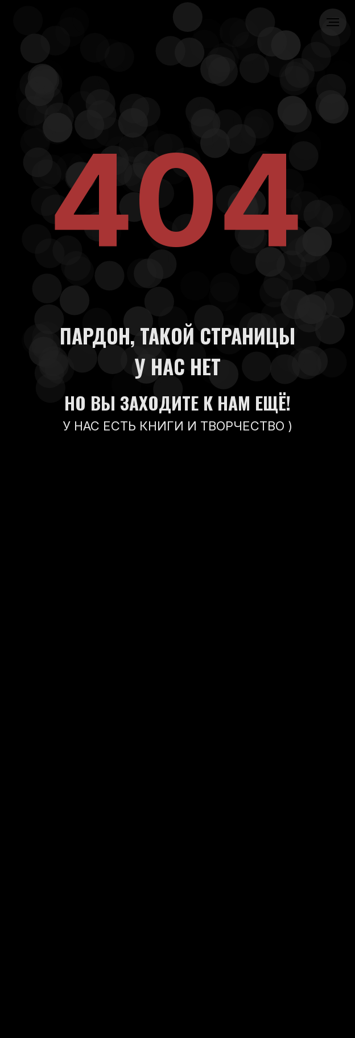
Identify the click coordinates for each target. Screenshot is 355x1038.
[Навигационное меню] (333, 22)
